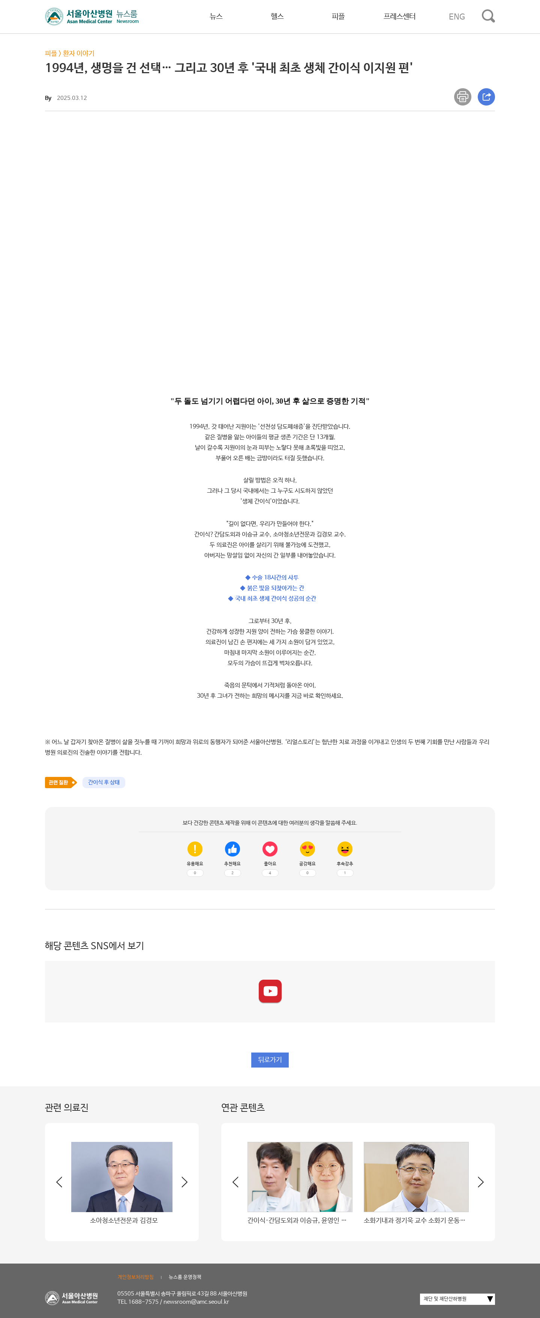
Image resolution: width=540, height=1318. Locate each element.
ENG (457, 16)
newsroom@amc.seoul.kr (196, 1302)
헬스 (277, 16)
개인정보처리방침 (136, 1277)
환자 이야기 (78, 53)
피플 (338, 16)
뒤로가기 (270, 1060)
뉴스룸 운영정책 (185, 1277)
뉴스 (216, 16)
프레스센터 (400, 16)
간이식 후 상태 (104, 782)
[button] (180, 1185)
